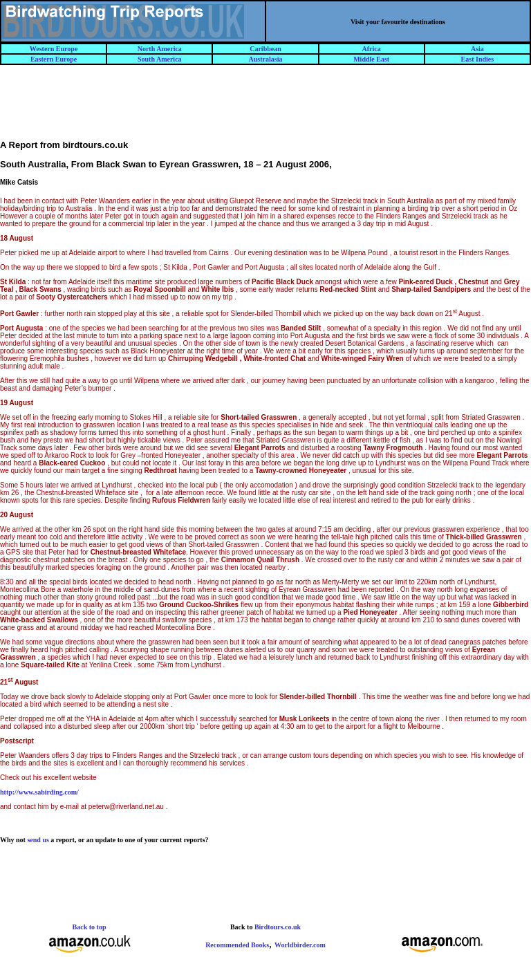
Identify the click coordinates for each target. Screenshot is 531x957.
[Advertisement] (265, 108)
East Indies (477, 59)
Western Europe (54, 49)
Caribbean (265, 49)
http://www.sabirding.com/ (39, 792)
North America (160, 49)
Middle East (371, 59)
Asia (477, 49)
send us (37, 840)
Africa (371, 49)
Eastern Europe (53, 59)
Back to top (89, 927)
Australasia (266, 59)
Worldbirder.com (300, 945)
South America (160, 59)
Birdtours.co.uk (277, 927)
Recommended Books (237, 945)
